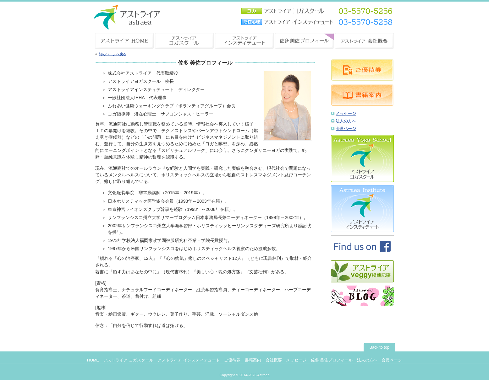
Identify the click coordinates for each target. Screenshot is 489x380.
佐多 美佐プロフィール (332, 360)
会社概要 (274, 360)
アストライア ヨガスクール (128, 360)
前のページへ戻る (112, 54)
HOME (93, 360)
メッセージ (346, 113)
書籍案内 (253, 360)
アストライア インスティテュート (188, 360)
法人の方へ (346, 121)
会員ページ (346, 128)
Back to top (379, 347)
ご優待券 (232, 360)
